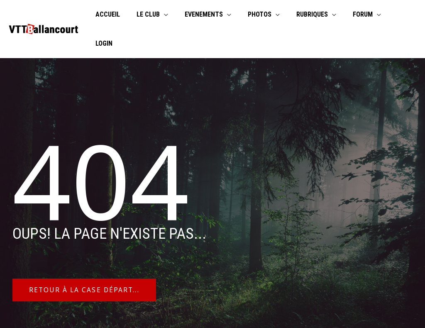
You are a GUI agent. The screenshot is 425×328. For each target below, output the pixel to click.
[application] (176, 14)
